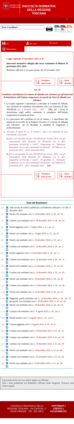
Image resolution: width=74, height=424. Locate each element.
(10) (50, 115)
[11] (3, 278)
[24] (3, 362)
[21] (3, 343)
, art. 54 (59, 310)
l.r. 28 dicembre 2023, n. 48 (44, 220)
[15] (3, 304)
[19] (3, 330)
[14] (3, 298)
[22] (3, 349)
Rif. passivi (53, 49)
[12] (3, 285)
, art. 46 (59, 284)
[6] (2, 246)
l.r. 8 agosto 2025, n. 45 (43, 317)
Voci (5, 48)
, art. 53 (67, 304)
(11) (49, 171)
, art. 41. (51, 233)
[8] (2, 259)
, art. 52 (59, 220)
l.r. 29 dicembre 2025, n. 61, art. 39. (48, 349)
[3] (2, 226)
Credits (58, 414)
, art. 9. (57, 317)
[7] (2, 252)
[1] (2, 213)
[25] (3, 369)
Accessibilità (58, 417)
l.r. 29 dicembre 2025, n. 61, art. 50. (50, 307)
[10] (3, 272)
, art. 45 (59, 271)
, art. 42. (55, 239)
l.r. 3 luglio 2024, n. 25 (37, 233)
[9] (2, 265)
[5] (2, 239)
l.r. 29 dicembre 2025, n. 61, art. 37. (48, 336)
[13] (3, 291)
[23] (3, 356)
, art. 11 (56, 258)
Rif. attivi (31, 48)
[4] (2, 233)
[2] (2, 220)
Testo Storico (9, 55)
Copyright (57, 411)
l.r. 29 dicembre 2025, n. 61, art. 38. (48, 343)
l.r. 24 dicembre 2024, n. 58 (44, 246)
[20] (3, 337)
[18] (3, 324)
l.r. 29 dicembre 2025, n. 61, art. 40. (47, 356)
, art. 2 (59, 246)
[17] (3, 317)
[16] (3, 311)
